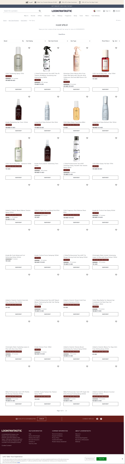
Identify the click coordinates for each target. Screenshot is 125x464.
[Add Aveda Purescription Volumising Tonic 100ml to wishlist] (58, 138)
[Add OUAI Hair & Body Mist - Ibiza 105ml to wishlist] (116, 48)
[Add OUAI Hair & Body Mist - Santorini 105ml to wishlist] (29, 138)
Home (5, 20)
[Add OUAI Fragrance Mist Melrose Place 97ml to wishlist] (87, 185)
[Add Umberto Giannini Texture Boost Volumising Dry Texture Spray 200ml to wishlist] (87, 321)
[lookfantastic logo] (62, 11)
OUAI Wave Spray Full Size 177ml (102, 163)
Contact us (32, 441)
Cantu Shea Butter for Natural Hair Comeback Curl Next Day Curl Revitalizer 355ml (103, 302)
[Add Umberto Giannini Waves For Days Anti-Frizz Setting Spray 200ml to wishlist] (116, 321)
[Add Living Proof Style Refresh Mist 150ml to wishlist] (116, 97)
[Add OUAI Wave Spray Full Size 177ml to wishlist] (116, 138)
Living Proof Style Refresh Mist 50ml (46, 122)
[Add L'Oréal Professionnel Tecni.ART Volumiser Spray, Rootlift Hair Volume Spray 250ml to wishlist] (87, 138)
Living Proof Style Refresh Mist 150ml (104, 122)
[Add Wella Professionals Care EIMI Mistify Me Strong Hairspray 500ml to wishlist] (29, 366)
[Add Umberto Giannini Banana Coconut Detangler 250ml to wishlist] (116, 366)
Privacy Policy (55, 437)
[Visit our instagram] (101, 419)
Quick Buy (18, 89)
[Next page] (66, 411)
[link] (106, 11)
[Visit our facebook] (97, 419)
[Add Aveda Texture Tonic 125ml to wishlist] (58, 321)
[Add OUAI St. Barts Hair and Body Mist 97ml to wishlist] (58, 185)
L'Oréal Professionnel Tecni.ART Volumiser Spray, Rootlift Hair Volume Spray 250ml (75, 165)
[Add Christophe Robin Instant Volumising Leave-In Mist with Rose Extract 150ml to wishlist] (116, 230)
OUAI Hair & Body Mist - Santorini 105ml (18, 163)
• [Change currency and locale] (97, 11)
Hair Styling (24, 20)
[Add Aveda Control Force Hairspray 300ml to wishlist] (58, 230)
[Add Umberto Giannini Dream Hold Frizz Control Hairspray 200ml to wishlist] (87, 275)
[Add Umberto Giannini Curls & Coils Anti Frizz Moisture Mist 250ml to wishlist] (29, 275)
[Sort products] (116, 41)
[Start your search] (22, 11)
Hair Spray (62, 25)
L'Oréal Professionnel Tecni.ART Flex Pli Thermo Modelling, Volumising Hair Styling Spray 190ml (47, 75)
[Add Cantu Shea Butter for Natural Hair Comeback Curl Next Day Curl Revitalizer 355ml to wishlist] (116, 275)
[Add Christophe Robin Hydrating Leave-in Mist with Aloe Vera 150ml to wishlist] (29, 321)
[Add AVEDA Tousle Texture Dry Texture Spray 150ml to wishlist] (58, 366)
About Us (77, 434)
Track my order (33, 443)
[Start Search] (40, 11)
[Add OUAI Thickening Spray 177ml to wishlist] (29, 48)
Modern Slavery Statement (59, 441)
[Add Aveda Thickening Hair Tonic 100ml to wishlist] (29, 97)
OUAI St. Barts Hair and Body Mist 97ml (47, 210)
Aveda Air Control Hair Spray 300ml (103, 210)
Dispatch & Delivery (57, 436)
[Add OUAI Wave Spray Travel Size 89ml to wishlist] (87, 97)
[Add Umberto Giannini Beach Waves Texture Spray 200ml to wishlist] (29, 185)
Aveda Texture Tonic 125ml (43, 347)
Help (30, 434)
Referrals (77, 441)
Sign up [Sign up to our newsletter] (41, 419)
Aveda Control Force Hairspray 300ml (47, 255)
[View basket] (116, 11)
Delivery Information (34, 437)
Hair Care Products (14, 20)
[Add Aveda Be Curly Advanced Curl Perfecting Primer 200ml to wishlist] (29, 230)
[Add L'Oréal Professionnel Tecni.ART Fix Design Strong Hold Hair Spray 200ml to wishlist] (87, 230)
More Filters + (106, 41)
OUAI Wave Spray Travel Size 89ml (74, 122)
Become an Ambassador (82, 439)
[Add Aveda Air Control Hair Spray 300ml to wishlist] (116, 185)
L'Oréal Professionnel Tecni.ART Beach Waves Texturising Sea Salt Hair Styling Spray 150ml (47, 302)
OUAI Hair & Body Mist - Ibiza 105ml (103, 73)
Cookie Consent (6, 445)
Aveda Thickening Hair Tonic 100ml (17, 122)
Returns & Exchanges (34, 436)
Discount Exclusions (34, 439)
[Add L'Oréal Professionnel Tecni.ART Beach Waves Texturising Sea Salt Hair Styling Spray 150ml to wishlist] (58, 275)
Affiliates (77, 436)
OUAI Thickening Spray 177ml (15, 73)
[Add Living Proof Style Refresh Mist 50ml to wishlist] (58, 97)
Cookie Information (57, 439)
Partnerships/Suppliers (81, 437)
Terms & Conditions (57, 434)
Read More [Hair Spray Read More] (62, 34)
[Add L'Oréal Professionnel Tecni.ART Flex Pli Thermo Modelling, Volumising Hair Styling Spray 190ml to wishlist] (58, 48)
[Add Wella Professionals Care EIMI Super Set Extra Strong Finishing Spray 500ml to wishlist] (87, 366)
